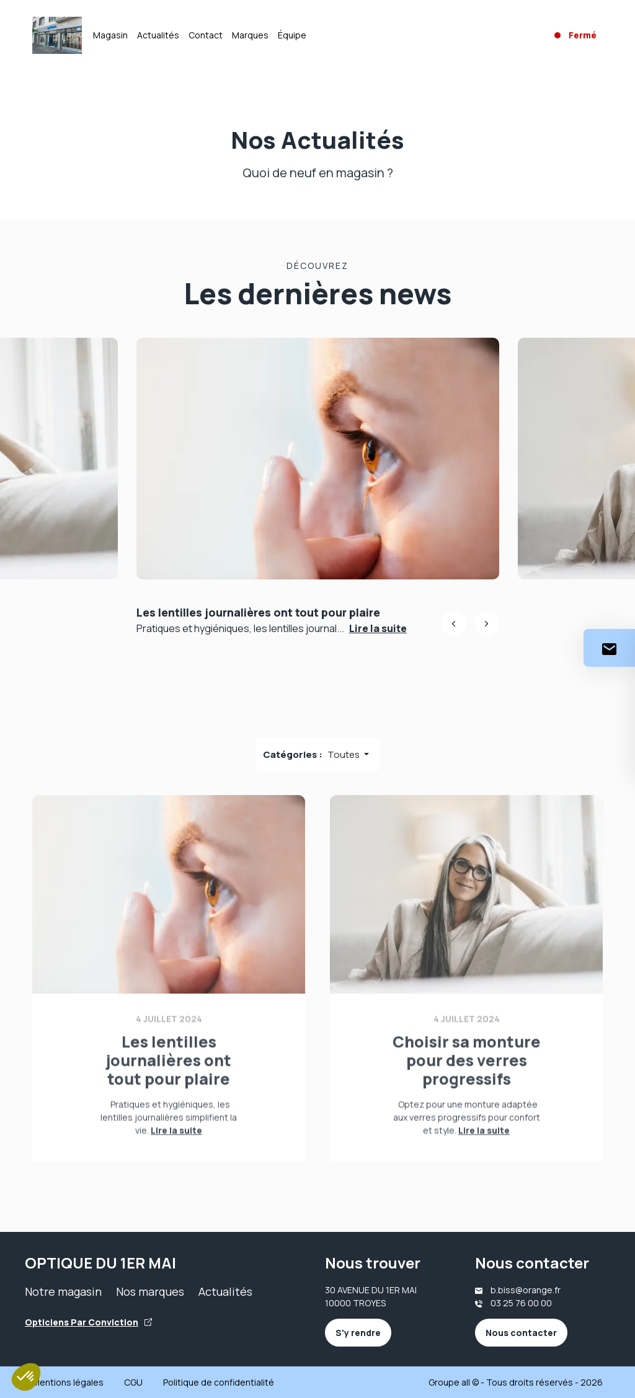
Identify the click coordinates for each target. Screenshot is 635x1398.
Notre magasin (63, 1291)
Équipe (292, 35)
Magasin (110, 35)
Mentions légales (68, 1382)
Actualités (158, 35)
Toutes (344, 754)
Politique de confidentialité (218, 1382)
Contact (206, 35)
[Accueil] (57, 35)
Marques (250, 35)
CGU (133, 1382)
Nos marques (150, 1291)
